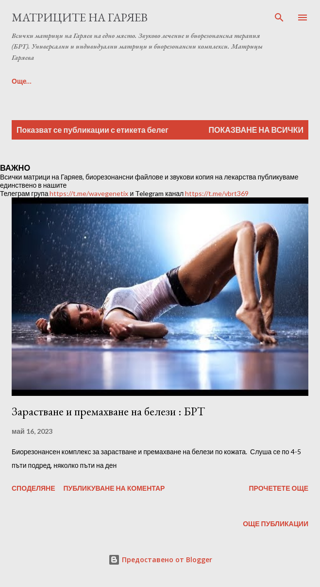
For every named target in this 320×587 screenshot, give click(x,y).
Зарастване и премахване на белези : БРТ (108, 411)
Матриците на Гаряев (80, 17)
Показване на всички (256, 129)
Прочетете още (278, 488)
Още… (22, 81)
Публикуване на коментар (114, 488)
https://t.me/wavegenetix (89, 193)
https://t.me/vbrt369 (217, 193)
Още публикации (275, 523)
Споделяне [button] (33, 488)
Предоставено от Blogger (160, 559)
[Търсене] (279, 17)
